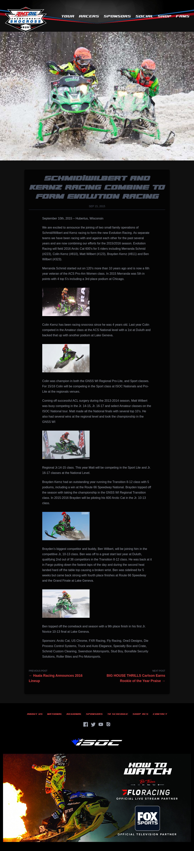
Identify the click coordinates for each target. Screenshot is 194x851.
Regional (73, 714)
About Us (35, 714)
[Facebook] (85, 724)
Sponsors (117, 16)
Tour (67, 16)
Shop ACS (140, 714)
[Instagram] (108, 724)
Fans (182, 16)
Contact (160, 714)
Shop (164, 16)
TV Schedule (117, 714)
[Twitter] (93, 724)
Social (144, 16)
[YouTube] (101, 724)
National (54, 714)
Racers (89, 16)
